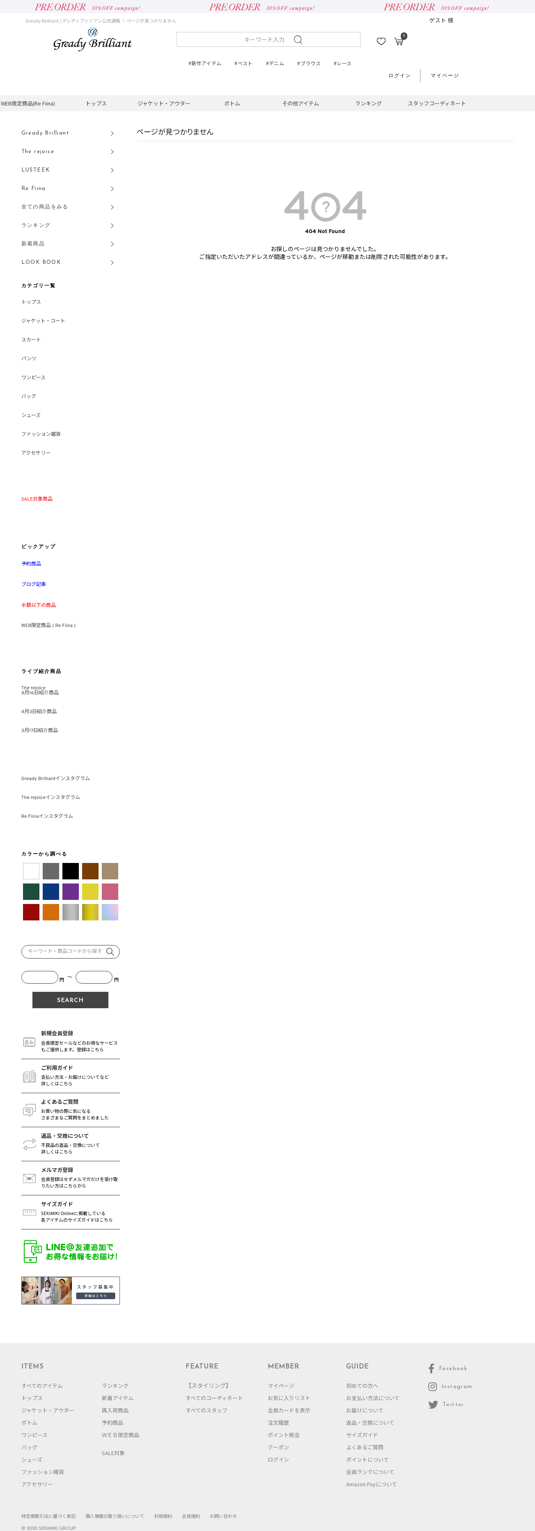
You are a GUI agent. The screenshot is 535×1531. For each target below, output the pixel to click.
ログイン (399, 75)
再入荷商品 (115, 1410)
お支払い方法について (373, 1398)
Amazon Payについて (371, 1484)
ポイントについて (367, 1459)
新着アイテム (117, 1398)
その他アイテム (300, 103)
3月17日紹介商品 (39, 731)
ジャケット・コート (43, 321)
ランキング (368, 103)
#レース (342, 63)
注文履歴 (278, 1422)
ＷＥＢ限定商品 (120, 1435)
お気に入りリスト (289, 1398)
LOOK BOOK (41, 262)
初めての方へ (362, 1385)
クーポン (278, 1447)
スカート (31, 340)
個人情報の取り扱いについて (114, 1516)
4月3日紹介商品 (39, 712)
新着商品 (33, 244)
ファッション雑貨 (41, 434)
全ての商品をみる (45, 207)
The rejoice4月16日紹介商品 (40, 690)
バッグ (28, 397)
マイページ (445, 75)
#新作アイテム (205, 63)
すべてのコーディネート (214, 1398)
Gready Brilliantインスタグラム (55, 779)
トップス (96, 103)
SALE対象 (113, 1453)
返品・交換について (370, 1422)
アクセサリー (36, 453)
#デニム (275, 63)
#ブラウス (309, 63)
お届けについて (364, 1410)
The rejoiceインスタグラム (50, 797)
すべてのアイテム (42, 1385)
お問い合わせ (223, 1516)
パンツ (29, 359)
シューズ (31, 415)
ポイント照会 (284, 1435)
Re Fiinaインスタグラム (47, 816)
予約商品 (112, 1422)
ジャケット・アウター (164, 103)
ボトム (232, 103)
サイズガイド (362, 1435)
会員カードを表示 (289, 1410)
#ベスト (243, 63)
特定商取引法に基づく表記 (48, 1516)
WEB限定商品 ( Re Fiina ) (48, 625)
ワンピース (33, 378)
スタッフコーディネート (437, 103)
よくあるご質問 (364, 1447)
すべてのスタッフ (206, 1410)
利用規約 (163, 1516)
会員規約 (191, 1516)
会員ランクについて (370, 1472)
